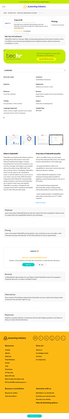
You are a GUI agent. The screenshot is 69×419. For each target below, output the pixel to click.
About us (39, 350)
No (41, 265)
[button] (50, 203)
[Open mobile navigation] (3, 6)
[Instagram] (63, 338)
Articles (7, 350)
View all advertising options (47, 403)
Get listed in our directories (45, 393)
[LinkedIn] (46, 338)
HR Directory (12, 13)
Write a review (34, 416)
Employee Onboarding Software (27, 13)
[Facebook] (35, 338)
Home (5, 13)
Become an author (11, 393)
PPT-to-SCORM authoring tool (16, 382)
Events (7, 363)
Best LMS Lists (9, 376)
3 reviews (27, 31)
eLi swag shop (40, 359)
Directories (8, 369)
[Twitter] (41, 338)
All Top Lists (9, 372)
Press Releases (10, 359)
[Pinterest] (57, 338)
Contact (39, 356)
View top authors (11, 396)
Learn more (46, 2)
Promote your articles (43, 399)
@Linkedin (39, 110)
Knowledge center (42, 353)
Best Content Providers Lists (14, 379)
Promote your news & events (45, 396)
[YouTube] (52, 338)
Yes (28, 265)
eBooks (7, 353)
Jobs (6, 366)
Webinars (8, 356)
